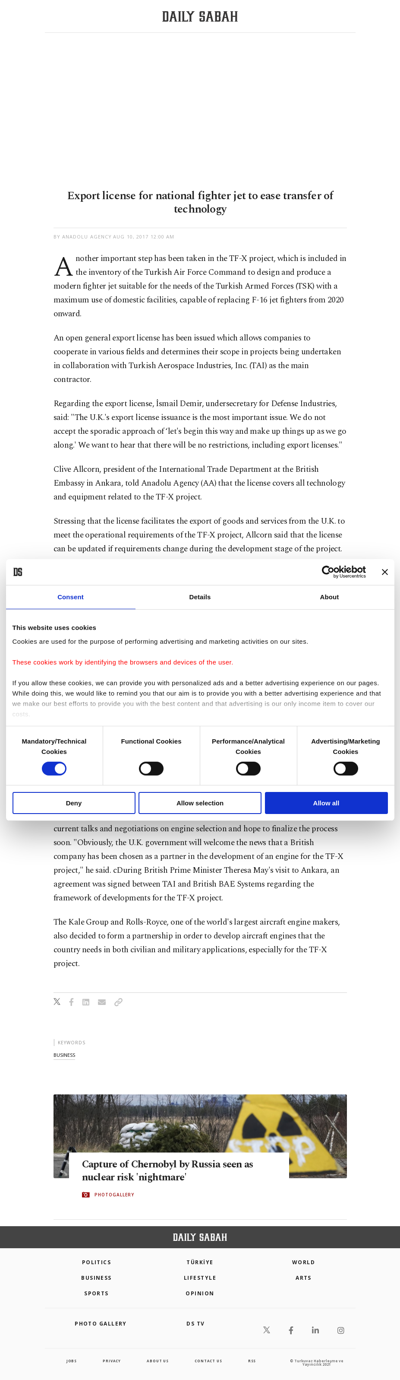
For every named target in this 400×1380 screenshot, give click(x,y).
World (303, 1262)
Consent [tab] (70, 597)
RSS (252, 1360)
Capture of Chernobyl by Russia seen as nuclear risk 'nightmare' (173, 1171)
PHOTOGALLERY (114, 1195)
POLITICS (96, 1262)
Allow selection (200, 803)
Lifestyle (200, 1277)
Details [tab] (200, 597)
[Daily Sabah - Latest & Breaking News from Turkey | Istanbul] (200, 16)
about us (157, 1360)
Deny (74, 803)
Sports (96, 1293)
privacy (112, 1360)
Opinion (200, 1293)
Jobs (71, 1360)
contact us (208, 1360)
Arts (304, 1277)
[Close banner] (385, 572)
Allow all (326, 803)
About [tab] (329, 597)
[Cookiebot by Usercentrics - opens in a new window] (328, 572)
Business (96, 1277)
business (64, 1055)
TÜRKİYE (199, 1262)
